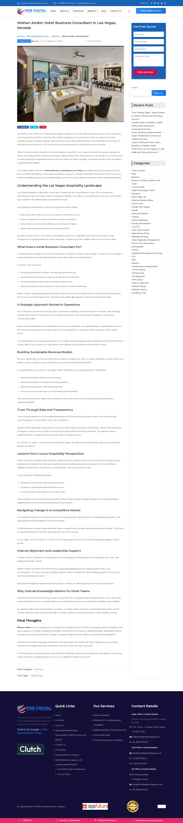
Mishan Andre (24, 627)
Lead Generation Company (67, 755)
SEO (134, 256)
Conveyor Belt (138, 187)
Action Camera (138, 170)
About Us (64, 11)
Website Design (139, 286)
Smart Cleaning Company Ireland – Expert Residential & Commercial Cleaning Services (147, 135)
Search (135, 87)
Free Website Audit (151, 11)
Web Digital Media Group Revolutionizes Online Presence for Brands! (70, 735)
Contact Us (115, 11)
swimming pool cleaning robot (145, 266)
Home (53, 11)
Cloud (134, 183)
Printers (135, 250)
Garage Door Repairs (141, 206)
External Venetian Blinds (142, 200)
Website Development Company (108, 740)
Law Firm (136, 226)
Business (56, 36)
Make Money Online (140, 233)
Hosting (135, 216)
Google (135, 210)
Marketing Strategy (140, 236)
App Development (101, 715)
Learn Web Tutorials (141, 230)
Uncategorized (138, 276)
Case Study (60, 749)
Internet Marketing (140, 220)
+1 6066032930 (139, 763)
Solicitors (135, 263)
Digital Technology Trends (143, 190)
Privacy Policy (64, 774)
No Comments (93, 41)
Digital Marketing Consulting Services (109, 730)
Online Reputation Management (146, 240)
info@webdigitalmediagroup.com (32, 3)
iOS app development (141, 223)
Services (92, 11)
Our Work (59, 720)
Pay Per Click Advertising (143, 243)
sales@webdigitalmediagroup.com (147, 753)
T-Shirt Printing (138, 269)
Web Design (137, 279)
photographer (138, 246)
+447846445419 (140, 789)
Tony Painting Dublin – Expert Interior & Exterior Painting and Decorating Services (148, 115)
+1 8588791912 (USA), (64, 3)
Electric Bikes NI (139, 197)
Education (136, 193)
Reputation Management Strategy (147, 253)
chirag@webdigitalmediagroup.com (147, 784)
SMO (134, 259)
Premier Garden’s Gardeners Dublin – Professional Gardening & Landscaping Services (148, 125)
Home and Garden (140, 213)
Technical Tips (138, 273)
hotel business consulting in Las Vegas (64, 170)
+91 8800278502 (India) (85, 3)
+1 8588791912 (139, 758)
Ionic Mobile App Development (71, 769)
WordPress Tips (139, 293)
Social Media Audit (101, 735)
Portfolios (78, 11)
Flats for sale (137, 203)
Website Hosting (139, 289)
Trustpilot (162, 806)
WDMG (37, 806)
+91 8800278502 (140, 742)
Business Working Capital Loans (146, 180)
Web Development (140, 283)
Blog (103, 11)
